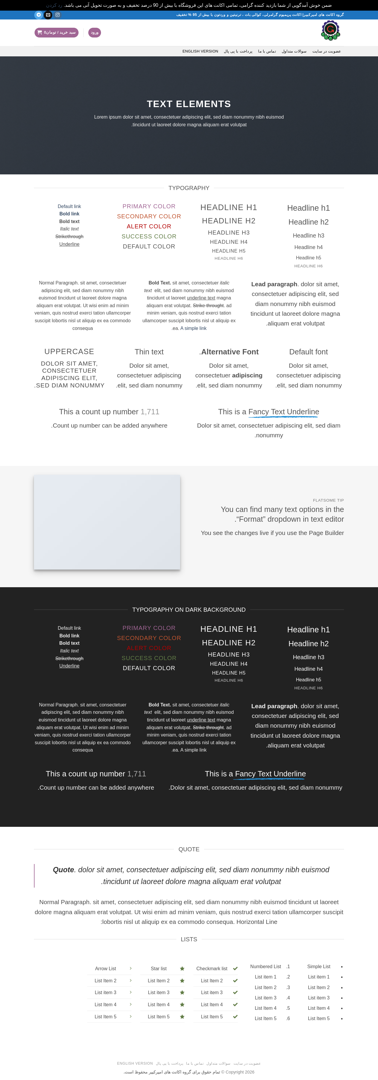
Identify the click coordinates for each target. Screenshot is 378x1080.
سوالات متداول (294, 51)
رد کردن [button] (54, 5)
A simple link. (188, 328)
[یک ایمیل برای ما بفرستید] (48, 15)
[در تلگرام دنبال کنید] (38, 15)
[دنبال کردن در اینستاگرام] (57, 15)
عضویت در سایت (326, 51)
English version (200, 51)
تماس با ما (267, 51)
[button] (94, 32)
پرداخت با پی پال (238, 51)
